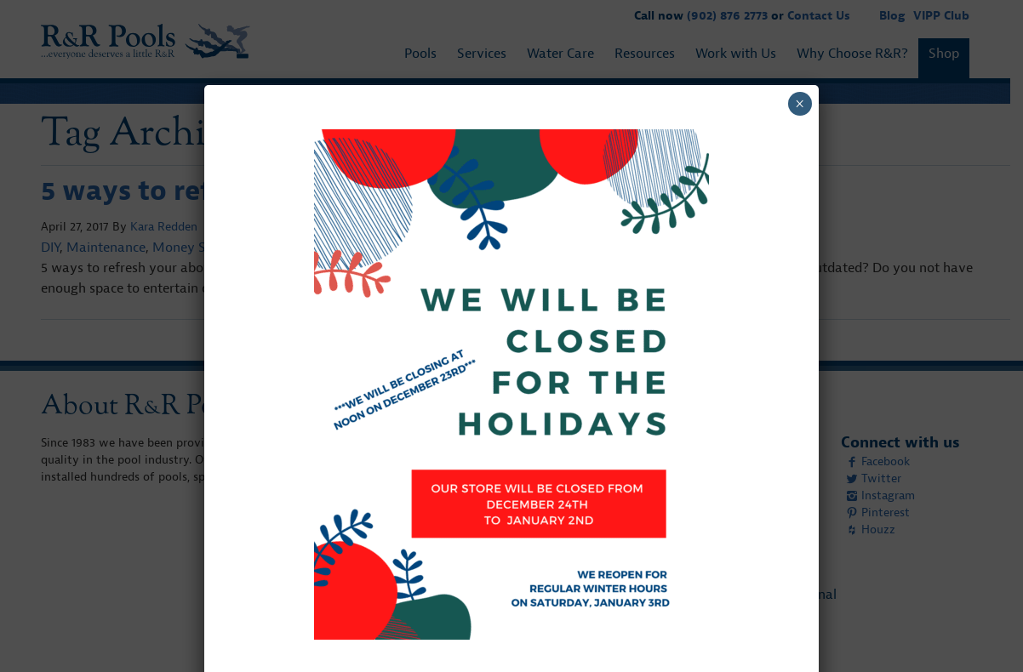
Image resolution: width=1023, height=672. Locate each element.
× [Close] (799, 103)
